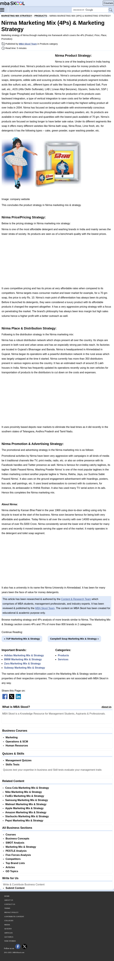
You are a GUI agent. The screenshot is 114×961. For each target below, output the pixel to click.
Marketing (12, 737)
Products (63, 655)
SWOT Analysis (15, 842)
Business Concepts (17, 838)
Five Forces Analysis (18, 855)
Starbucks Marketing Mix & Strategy (27, 816)
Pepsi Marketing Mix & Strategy (24, 820)
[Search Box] (90, 9)
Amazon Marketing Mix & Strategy (25, 812)
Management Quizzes (19, 760)
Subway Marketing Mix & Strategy (24, 667)
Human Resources (17, 745)
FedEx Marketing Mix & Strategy (24, 796)
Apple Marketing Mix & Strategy (24, 808)
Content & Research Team (76, 599)
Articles (10, 867)
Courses (108, 3)
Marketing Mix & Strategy (21, 847)
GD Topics (12, 871)
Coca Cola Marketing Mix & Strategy (27, 787)
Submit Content (15, 888)
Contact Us (9, 904)
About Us (106, 707)
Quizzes (8, 929)
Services (63, 659)
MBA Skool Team (28, 44)
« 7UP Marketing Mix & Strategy (22, 638)
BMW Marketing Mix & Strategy (23, 659)
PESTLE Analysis (16, 850)
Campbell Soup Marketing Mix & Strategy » (74, 638)
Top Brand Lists (15, 863)
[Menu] (4, 9)
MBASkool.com (18, 952)
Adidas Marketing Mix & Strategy (24, 655)
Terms (7, 908)
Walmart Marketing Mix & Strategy (25, 804)
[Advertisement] (27, 57)
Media (7, 925)
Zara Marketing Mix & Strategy (22, 663)
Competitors (13, 859)
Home (6, 896)
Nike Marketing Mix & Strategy (23, 792)
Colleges (8, 920)
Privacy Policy (11, 912)
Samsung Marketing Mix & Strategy (26, 800)
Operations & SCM (17, 741)
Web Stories (10, 941)
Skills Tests (12, 764)
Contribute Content (14, 916)
